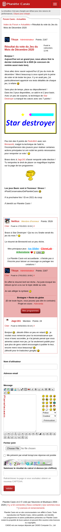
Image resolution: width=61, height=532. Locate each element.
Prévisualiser (49, 420)
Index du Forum (11, 24)
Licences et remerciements (32, 508)
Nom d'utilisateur (12, 361)
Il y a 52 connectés (16, 505)
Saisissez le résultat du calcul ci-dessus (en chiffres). (30, 468)
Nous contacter (34, 505)
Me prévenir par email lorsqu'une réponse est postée (31, 455)
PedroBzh (32, 141)
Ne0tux (15, 221)
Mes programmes (30, 310)
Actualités (25, 24)
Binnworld (9, 144)
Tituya (15, 39)
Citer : (8, 226)
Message (8, 385)
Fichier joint (10, 443)
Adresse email (11, 373)
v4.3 (18, 502)
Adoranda (38, 303)
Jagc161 (22, 159)
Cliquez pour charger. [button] (21, 14)
